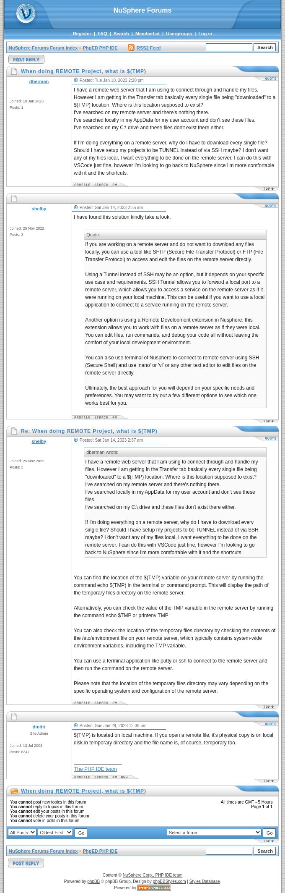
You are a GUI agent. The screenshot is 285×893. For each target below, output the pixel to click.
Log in (205, 33)
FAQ (102, 33)
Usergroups (179, 33)
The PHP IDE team (95, 769)
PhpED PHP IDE (100, 47)
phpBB (93, 881)
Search (121, 33)
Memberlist (147, 33)
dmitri (39, 726)
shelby (39, 208)
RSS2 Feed (144, 47)
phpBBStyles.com (169, 881)
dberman (39, 81)
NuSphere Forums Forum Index (43, 47)
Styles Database (204, 881)
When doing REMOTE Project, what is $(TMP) (83, 791)
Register (82, 33)
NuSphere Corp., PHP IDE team (153, 875)
